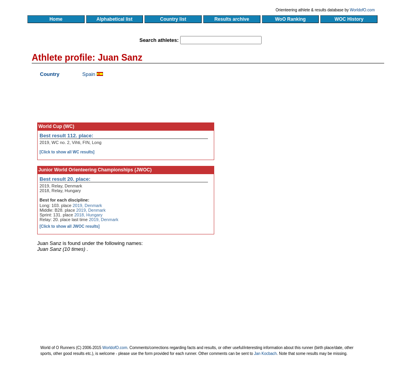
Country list (173, 19)
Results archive (232, 19)
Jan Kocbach (265, 353)
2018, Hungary (88, 214)
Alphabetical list (114, 19)
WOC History (349, 19)
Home (56, 19)
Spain (88, 74)
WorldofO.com (362, 10)
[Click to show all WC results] (67, 152)
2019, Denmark (87, 205)
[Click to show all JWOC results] (69, 226)
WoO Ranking (291, 19)
